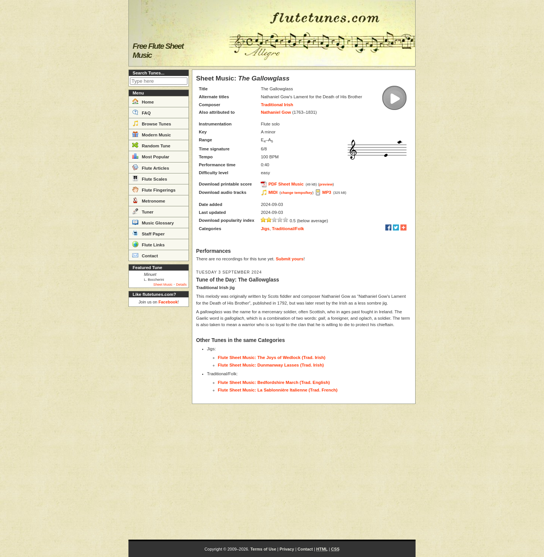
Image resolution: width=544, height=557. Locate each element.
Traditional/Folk (288, 228)
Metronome (148, 200)
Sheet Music (163, 284)
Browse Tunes (151, 123)
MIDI (272, 192)
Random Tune (151, 145)
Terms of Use (263, 549)
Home (143, 101)
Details (181, 284)
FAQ (141, 112)
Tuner (142, 211)
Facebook (168, 302)
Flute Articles (150, 167)
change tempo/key (296, 192)
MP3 (326, 192)
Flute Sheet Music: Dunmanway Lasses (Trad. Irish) (271, 365)
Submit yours (289, 259)
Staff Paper (148, 233)
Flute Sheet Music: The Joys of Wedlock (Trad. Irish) (272, 357)
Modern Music (151, 134)
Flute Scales (149, 178)
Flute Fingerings (154, 189)
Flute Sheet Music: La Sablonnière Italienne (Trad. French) (278, 390)
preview (326, 184)
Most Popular (150, 156)
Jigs (265, 228)
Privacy (287, 549)
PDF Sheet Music (285, 184)
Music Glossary (153, 222)
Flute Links (148, 244)
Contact (145, 255)
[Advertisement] (158, 423)
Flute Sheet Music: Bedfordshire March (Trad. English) (274, 382)
